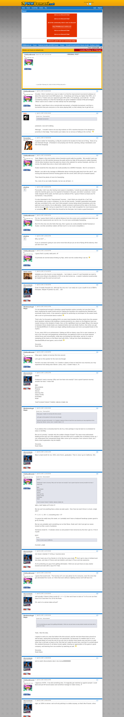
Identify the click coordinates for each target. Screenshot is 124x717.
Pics (46, 7)
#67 (97, 551)
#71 (97, 658)
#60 (97, 284)
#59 (97, 271)
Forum (28, 7)
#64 (97, 408)
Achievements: (27, 67)
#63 (97, 372)
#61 (97, 306)
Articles (41, 7)
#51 (97, 91)
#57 (97, 236)
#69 (97, 593)
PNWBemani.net (26, 45)
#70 (97, 615)
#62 (97, 352)
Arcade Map (34, 7)
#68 (97, 572)
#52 (97, 113)
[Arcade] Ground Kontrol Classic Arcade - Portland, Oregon (83, 45)
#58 (97, 250)
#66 (97, 473)
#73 (97, 700)
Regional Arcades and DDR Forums (48, 45)
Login (94, 7)
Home (23, 7)
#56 (97, 215)
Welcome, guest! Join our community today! (62, 41)
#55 (97, 187)
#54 (97, 155)
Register (100, 7)
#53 (97, 137)
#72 (97, 679)
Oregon (62, 45)
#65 (97, 451)
